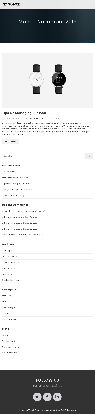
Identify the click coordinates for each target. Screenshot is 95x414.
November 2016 (10, 262)
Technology (8, 308)
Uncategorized (10, 319)
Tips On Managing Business (24, 113)
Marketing (7, 296)
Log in (5, 335)
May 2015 (7, 274)
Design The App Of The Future (18, 189)
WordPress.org (10, 353)
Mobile (5, 302)
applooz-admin (35, 118)
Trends (6, 313)
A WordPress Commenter (15, 211)
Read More (10, 141)
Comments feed (10, 347)
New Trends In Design (13, 195)
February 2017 (9, 256)
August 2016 (8, 268)
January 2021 (9, 250)
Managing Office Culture (15, 178)
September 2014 (11, 280)
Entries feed (8, 341)
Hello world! (8, 172)
